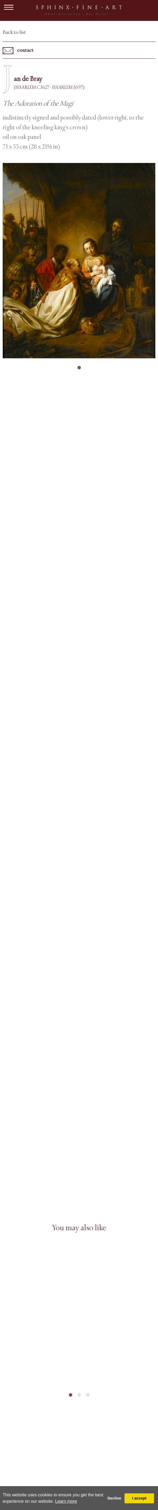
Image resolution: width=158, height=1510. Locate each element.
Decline (114, 1498)
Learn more (66, 1501)
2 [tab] (79, 1395)
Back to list (14, 32)
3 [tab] (87, 1395)
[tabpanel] (79, 260)
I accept (139, 1498)
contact (18, 50)
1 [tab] (79, 367)
